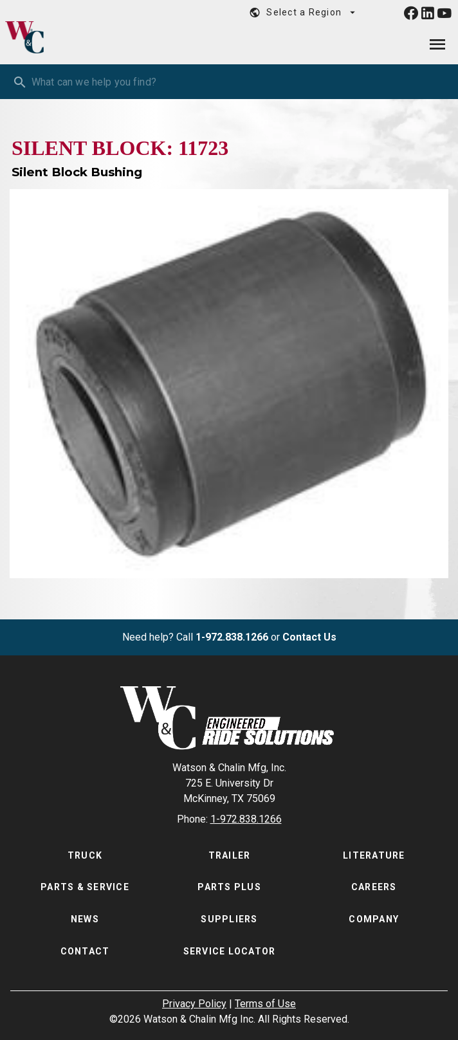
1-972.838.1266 (232, 637)
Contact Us (309, 637)
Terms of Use (265, 1004)
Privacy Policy (194, 1004)
